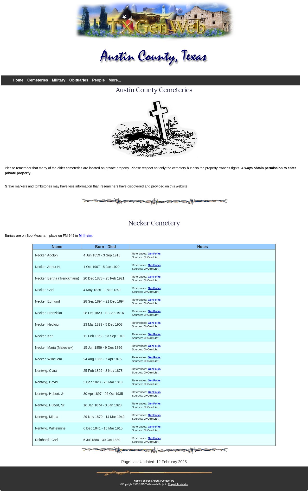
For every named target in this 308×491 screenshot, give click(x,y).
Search (146, 480)
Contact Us (167, 480)
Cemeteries (37, 80)
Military (58, 80)
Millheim (85, 235)
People (98, 80)
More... (115, 80)
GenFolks (154, 253)
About (156, 480)
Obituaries (78, 80)
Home (18, 80)
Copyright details (178, 484)
